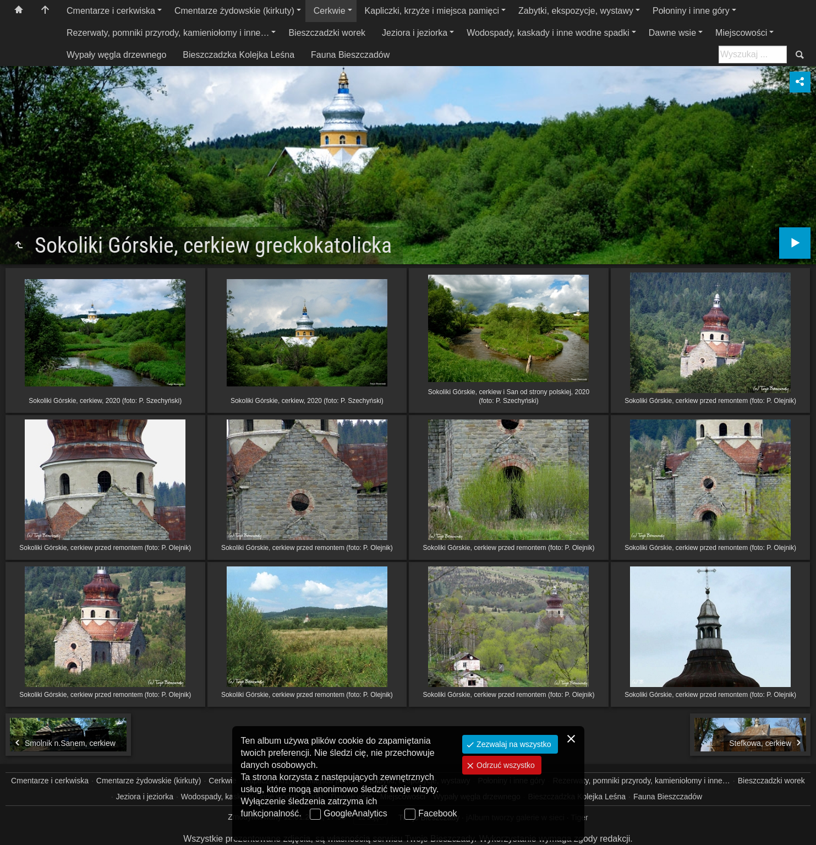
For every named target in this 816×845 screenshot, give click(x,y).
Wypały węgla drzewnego (116, 54)
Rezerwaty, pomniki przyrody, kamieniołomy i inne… (168, 32)
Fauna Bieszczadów (350, 54)
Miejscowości (741, 32)
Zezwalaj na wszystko (512, 744)
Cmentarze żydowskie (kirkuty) (234, 10)
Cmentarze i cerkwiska (111, 10)
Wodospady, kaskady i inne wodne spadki (548, 32)
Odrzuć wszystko (504, 765)
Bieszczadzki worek (326, 32)
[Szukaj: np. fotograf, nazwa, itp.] (753, 54)
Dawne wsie (672, 32)
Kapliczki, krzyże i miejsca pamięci (432, 10)
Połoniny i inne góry (691, 10)
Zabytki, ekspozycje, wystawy (575, 10)
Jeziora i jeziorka (414, 32)
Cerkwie (330, 10)
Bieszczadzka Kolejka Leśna (238, 54)
